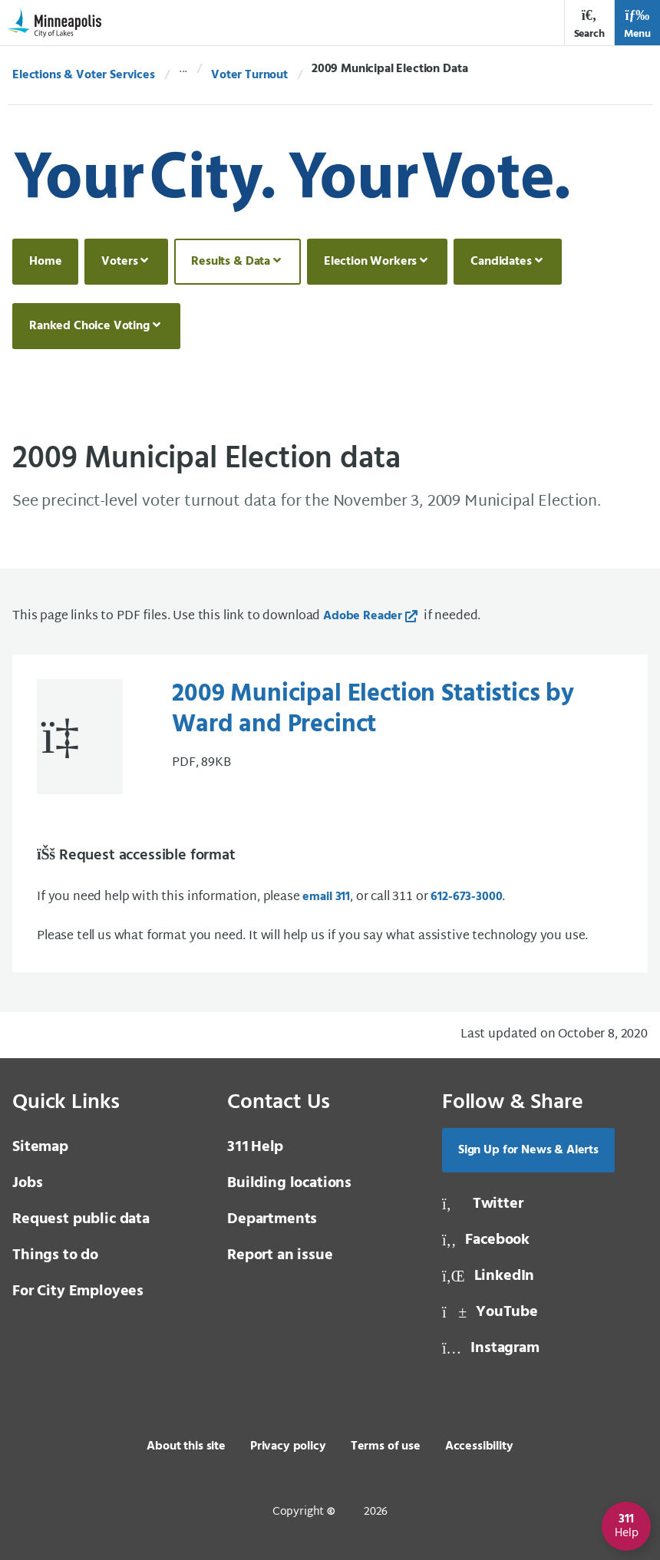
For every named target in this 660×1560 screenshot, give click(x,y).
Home (45, 262)
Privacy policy (288, 1446)
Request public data (81, 1219)
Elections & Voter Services (83, 75)
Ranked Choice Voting (89, 326)
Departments (272, 1219)
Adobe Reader (362, 616)
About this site (186, 1446)
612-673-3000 (466, 897)
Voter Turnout (249, 75)
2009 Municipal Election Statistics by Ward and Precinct (373, 709)
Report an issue (280, 1255)
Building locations (289, 1183)
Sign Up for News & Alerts (528, 1150)
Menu (637, 24)
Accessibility (479, 1446)
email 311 (326, 897)
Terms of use (386, 1446)
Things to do (55, 1255)
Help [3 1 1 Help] (255, 1147)
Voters (119, 262)
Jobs (27, 1183)
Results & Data (230, 262)
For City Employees (78, 1291)
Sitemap (40, 1147)
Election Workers (370, 262)
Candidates (500, 262)
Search (589, 24)
